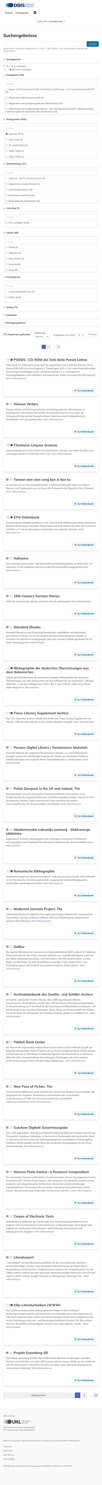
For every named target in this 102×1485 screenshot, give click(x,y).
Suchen (9, 12)
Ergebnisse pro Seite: (64, 335)
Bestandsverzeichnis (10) (20, 195)
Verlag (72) (10, 307)
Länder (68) (10, 232)
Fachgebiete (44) (13, 75)
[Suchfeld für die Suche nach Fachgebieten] (51, 84)
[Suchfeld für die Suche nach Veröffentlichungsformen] (51, 286)
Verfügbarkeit (12, 59)
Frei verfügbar (14, 66)
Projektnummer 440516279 (61, 1466)
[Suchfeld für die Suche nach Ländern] (51, 241)
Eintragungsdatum (14, 322)
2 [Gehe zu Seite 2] (84, 1395)
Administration (9, 1459)
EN (35, 12)
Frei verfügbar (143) (17, 222)
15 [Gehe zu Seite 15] (58, 347)
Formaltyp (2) (11, 277)
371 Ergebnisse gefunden (16, 334)
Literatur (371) (15, 133)
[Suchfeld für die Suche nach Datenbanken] (44, 44)
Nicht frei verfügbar (17, 69)
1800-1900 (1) (15, 156)
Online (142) (13, 297)
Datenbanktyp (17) (14, 163)
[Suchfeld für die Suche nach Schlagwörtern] (51, 128)
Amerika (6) (13, 264)
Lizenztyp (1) (11, 208)
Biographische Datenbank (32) (23, 201)
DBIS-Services (8, 1455)
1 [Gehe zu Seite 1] (43, 347)
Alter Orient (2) (15, 258)
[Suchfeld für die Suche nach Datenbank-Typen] (51, 172)
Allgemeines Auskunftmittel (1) (23, 184)
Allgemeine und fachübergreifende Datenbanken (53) (34, 103)
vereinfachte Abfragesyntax (25, 48)
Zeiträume (10, 315)
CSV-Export (92, 334)
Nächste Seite (38, 1395)
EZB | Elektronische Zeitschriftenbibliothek (19, 1427)
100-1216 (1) (14, 139)
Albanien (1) (13, 252)
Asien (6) (12, 270)
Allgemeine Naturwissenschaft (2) (24, 97)
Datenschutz (8, 1451)
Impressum (7, 1446)
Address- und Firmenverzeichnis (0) (25, 178)
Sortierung (39, 332)
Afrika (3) (12, 247)
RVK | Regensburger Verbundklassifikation (19, 1430)
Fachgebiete (22, 12)
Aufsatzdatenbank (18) (19, 189)
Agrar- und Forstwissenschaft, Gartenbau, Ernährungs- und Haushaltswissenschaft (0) (50, 90)
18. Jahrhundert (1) (17, 145)
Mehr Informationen (16, 378)
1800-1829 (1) (15, 151)
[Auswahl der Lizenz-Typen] (51, 217)
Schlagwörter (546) (14, 119)
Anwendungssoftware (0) (20, 291)
